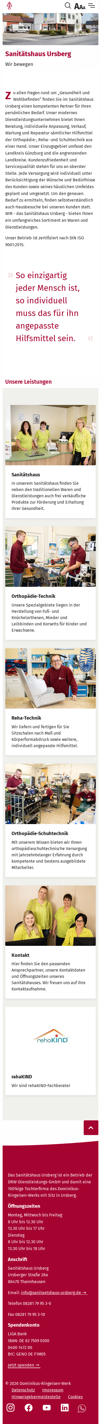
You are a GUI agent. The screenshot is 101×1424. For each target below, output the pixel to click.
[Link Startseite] (9, 6)
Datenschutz (23, 1390)
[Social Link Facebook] (29, 1410)
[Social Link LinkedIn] (66, 1410)
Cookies (75, 1396)
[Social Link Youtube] (47, 1410)
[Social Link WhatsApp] (83, 1411)
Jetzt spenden (21, 1365)
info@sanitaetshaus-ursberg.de (51, 1292)
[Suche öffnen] (69, 6)
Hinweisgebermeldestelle (36, 1396)
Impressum (52, 1390)
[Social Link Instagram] (11, 1410)
